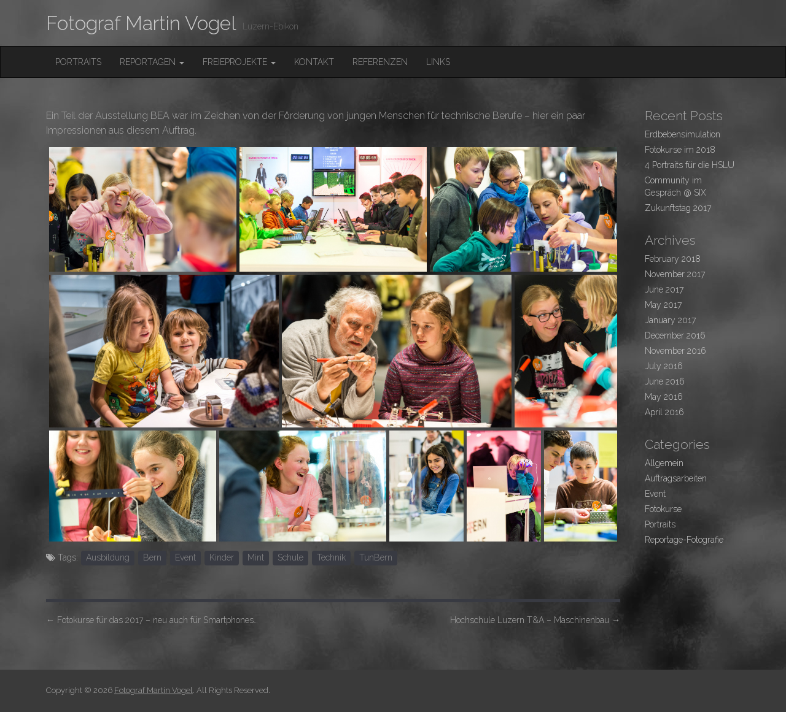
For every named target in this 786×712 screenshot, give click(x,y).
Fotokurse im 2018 (680, 150)
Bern (152, 557)
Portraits (78, 62)
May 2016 (664, 397)
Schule (290, 557)
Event (185, 557)
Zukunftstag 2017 (678, 208)
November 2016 (675, 351)
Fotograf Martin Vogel (141, 23)
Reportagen (152, 62)
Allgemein (664, 463)
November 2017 (675, 274)
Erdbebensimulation (682, 134)
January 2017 (670, 320)
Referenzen (380, 62)
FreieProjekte (239, 62)
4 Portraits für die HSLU (689, 165)
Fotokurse (663, 509)
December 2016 (675, 335)
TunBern (375, 557)
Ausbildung (108, 557)
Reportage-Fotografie (684, 540)
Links (438, 62)
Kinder (221, 557)
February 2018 (673, 259)
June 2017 (664, 289)
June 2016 (665, 381)
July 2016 (664, 366)
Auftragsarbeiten (676, 478)
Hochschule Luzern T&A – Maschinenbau (535, 620)
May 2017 (663, 305)
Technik (331, 557)
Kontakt (314, 62)
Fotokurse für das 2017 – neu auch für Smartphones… (152, 620)
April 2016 (664, 412)
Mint (255, 557)
